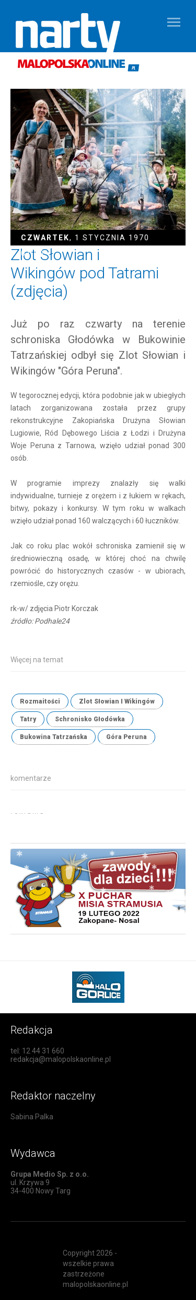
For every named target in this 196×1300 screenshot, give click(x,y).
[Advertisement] (103, 826)
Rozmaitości (40, 701)
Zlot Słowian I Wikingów (117, 701)
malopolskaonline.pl (95, 1284)
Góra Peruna (126, 737)
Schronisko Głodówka (90, 719)
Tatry (28, 719)
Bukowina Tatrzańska (53, 737)
